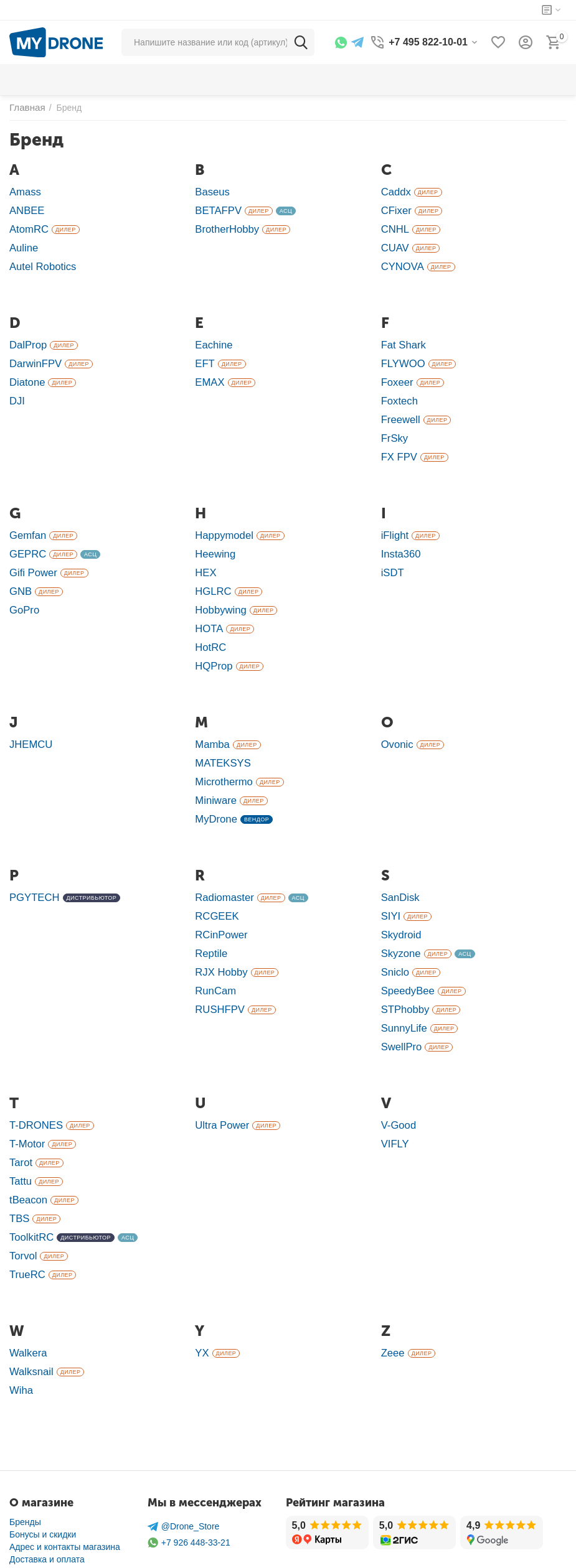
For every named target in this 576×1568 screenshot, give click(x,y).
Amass (24, 191)
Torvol (22, 1204)
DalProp (26, 338)
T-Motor (25, 1099)
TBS (18, 1169)
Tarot (20, 1117)
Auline (22, 243)
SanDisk (399, 866)
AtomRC (27, 226)
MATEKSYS (221, 736)
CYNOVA (401, 261)
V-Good (397, 1082)
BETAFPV (216, 208)
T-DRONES (34, 1082)
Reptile (210, 918)
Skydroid (399, 900)
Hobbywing (218, 589)
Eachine (212, 338)
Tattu (19, 1134)
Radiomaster (222, 866)
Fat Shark (402, 338)
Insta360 (399, 537)
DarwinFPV (33, 355)
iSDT (391, 554)
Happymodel (221, 520)
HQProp (212, 642)
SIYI (390, 883)
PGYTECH (32, 866)
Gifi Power (31, 554)
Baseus (211, 191)
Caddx (395, 191)
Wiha (20, 1333)
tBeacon (26, 1152)
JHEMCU (29, 719)
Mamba (211, 719)
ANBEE (25, 208)
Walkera (26, 1299)
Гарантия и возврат (48, 1514)
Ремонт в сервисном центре (66, 1527)
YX (201, 1299)
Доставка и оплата (47, 1502)
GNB (19, 572)
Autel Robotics (40, 261)
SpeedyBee (406, 953)
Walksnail (29, 1316)
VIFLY (394, 1099)
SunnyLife (402, 987)
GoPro (23, 589)
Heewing (213, 537)
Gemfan (26, 520)
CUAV (394, 243)
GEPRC (26, 537)
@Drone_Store (184, 1469)
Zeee (392, 1299)
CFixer (395, 208)
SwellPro (400, 1005)
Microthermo (221, 754)
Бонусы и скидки (42, 1477)
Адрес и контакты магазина (64, 1490)
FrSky (393, 425)
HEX (205, 554)
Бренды (25, 1465)
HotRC (209, 624)
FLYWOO (401, 355)
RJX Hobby (219, 935)
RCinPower (219, 900)
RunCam (214, 953)
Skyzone (399, 918)
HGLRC (212, 572)
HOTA (208, 607)
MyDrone (214, 788)
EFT (204, 355)
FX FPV (398, 442)
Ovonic (396, 719)
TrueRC (25, 1221)
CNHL (394, 226)
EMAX (208, 373)
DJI (16, 390)
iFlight (394, 520)
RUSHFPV (218, 970)
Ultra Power (220, 1082)
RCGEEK (215, 883)
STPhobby (403, 970)
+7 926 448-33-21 (189, 1485)
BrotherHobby (224, 226)
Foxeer (396, 373)
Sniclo (394, 935)
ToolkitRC (29, 1187)
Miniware (214, 771)
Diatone (25, 373)
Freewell (399, 408)
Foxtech (398, 390)
